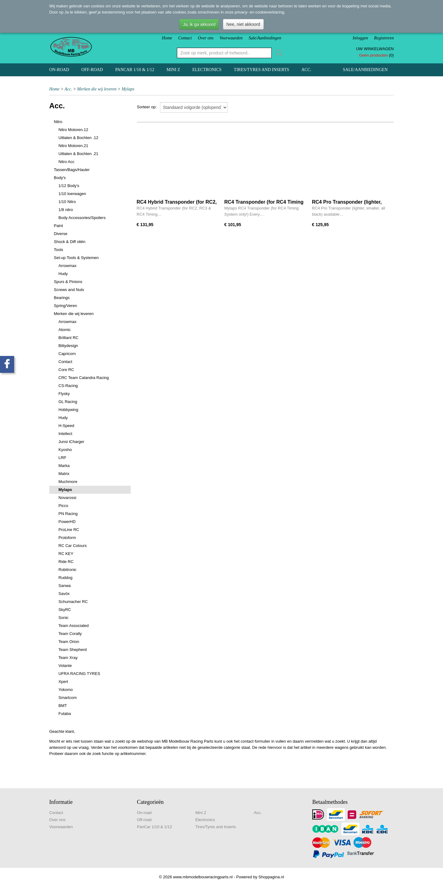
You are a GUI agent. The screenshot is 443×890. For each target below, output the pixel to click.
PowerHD (67, 521)
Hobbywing (68, 409)
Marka (64, 465)
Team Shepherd (72, 649)
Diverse (60, 233)
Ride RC (66, 561)
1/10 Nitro (67, 201)
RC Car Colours (72, 545)
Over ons (206, 38)
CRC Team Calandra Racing (83, 377)
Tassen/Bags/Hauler (72, 169)
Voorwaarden (231, 38)
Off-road (92, 69)
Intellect (65, 433)
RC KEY (65, 553)
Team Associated (73, 625)
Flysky (64, 393)
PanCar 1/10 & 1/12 (134, 69)
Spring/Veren (65, 305)
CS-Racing (68, 385)
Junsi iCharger (71, 441)
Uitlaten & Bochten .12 (78, 137)
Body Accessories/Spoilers (82, 217)
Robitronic (67, 569)
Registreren (384, 38)
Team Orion (68, 641)
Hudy (63, 273)
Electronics (207, 69)
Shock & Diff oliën (69, 241)
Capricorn (67, 353)
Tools (58, 249)
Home (167, 38)
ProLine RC (68, 529)
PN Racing (68, 513)
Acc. (306, 69)
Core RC (66, 369)
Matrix (63, 473)
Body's (60, 177)
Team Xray (68, 657)
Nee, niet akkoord (243, 24)
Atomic (64, 329)
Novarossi (67, 497)
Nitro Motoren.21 (73, 145)
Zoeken (277, 53)
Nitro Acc (66, 161)
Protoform (67, 537)
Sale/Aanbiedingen (265, 38)
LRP (62, 457)
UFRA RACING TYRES (79, 673)
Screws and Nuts (69, 289)
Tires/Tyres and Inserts (261, 69)
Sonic (63, 617)
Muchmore (67, 481)
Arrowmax (67, 265)
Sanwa (64, 585)
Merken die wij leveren (97, 89)
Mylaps (128, 89)
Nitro (58, 121)
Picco (63, 505)
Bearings (62, 297)
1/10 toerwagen (72, 193)
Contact (185, 38)
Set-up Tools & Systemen (76, 257)
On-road (59, 69)
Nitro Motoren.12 (73, 129)
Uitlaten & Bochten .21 (78, 153)
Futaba (64, 713)
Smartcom (67, 697)
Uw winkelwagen (375, 48)
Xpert (63, 681)
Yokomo (65, 689)
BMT (62, 705)
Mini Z (173, 69)
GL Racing (67, 401)
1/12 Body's (68, 185)
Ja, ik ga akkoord (199, 24)
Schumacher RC (73, 601)
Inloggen (360, 38)
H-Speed (66, 425)
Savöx (64, 593)
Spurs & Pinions (68, 281)
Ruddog (65, 577)
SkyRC (64, 609)
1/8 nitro (65, 209)
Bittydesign (68, 345)
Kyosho (65, 449)
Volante (65, 665)
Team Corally (70, 633)
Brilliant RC (68, 337)
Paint (58, 225)
